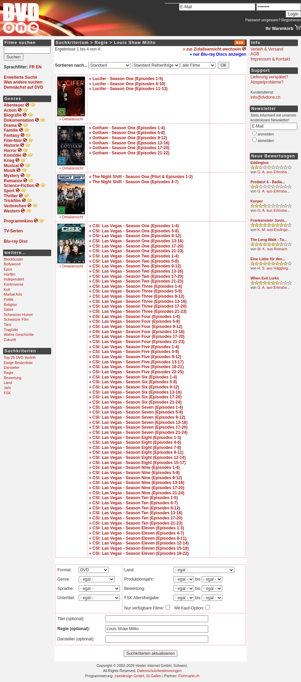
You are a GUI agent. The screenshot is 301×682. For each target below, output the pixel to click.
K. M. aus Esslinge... (274, 230)
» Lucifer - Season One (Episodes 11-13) (128, 88)
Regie (8, 373)
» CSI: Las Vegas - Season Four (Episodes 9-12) (135, 326)
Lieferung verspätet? (269, 77)
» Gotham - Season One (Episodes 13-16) (129, 143)
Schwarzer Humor (18, 314)
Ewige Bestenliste (18, 363)
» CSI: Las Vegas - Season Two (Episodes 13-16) (136, 271)
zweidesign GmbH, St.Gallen (137, 676)
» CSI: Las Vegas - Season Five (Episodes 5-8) (134, 351)
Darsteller (12, 367)
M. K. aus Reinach (272, 249)
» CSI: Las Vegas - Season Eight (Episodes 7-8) (135, 447)
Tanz (8, 324)
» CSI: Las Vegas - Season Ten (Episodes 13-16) (135, 512)
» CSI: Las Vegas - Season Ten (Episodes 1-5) (133, 497)
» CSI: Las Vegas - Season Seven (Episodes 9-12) (137, 417)
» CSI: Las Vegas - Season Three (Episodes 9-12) (136, 296)
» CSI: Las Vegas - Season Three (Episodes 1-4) (135, 286)
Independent (14, 279)
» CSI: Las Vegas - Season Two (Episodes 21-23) (136, 281)
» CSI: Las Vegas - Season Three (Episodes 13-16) (138, 301)
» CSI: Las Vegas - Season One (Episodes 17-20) (136, 246)
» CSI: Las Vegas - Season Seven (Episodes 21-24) (138, 432)
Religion (10, 304)
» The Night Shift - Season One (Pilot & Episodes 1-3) (141, 176)
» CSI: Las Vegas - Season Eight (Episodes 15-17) (137, 462)
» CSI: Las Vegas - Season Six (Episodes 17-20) (135, 397)
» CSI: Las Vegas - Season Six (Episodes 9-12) (134, 387)
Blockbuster (13, 259)
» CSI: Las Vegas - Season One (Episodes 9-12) (135, 235)
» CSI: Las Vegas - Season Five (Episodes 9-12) (135, 356)
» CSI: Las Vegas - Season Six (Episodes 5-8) (133, 382)
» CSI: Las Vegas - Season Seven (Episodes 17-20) (138, 427)
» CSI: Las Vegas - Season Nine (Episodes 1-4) (134, 467)
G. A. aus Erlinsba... (273, 172)
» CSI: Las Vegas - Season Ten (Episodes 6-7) (133, 502)
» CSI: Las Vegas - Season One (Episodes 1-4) (134, 225)
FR (32, 67)
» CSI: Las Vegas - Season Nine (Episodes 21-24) (136, 493)
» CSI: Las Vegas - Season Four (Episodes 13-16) (137, 331)
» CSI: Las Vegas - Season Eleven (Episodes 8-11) (137, 538)
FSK (7, 393)
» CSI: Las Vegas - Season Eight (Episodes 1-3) (135, 437)
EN (39, 67)
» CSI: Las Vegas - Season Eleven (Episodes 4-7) (136, 533)
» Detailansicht (71, 119)
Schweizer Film (16, 319)
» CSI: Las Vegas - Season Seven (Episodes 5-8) (136, 412)
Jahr (7, 388)
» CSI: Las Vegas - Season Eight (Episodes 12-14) (137, 457)
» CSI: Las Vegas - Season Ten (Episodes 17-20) (135, 518)
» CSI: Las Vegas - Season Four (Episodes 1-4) (134, 316)
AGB (254, 54)
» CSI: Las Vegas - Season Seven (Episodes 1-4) (136, 407)
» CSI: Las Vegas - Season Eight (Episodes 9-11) (136, 452)
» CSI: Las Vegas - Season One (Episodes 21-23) (136, 251)
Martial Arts (13, 294)
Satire (8, 309)
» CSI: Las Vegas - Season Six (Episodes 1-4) (133, 377)
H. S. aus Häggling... (274, 268)
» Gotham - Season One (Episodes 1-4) (127, 127)
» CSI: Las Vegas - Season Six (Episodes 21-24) (135, 402)
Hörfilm (9, 274)
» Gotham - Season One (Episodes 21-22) (129, 153)
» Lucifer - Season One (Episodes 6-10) (127, 83)
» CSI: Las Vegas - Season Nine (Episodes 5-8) (134, 472)
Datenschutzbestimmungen (159, 671)
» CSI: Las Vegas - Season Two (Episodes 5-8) (134, 261)
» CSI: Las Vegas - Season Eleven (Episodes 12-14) (139, 543)
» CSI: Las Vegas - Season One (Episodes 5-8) (134, 231)
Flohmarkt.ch (189, 676)
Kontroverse (13, 284)
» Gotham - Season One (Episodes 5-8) (127, 132)
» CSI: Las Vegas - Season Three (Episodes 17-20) (138, 306)
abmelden (266, 141)
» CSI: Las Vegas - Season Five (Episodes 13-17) (136, 362)
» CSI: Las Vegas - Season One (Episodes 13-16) (136, 241)
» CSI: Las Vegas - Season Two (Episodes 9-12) (135, 266)
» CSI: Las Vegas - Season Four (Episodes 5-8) (134, 321)
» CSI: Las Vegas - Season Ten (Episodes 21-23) (135, 523)
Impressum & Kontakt (270, 59)
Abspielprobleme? (266, 82)
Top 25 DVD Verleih (20, 357)
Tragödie (11, 330)
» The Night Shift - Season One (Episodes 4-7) (134, 181)
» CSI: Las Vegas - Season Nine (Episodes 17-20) (136, 487)
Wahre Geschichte (19, 334)
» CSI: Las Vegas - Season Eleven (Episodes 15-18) (139, 548)
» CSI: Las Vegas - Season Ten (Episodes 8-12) (134, 508)
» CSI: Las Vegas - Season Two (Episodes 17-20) (136, 276)
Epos (8, 269)
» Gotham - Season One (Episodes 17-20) (129, 147)
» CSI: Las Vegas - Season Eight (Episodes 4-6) (135, 442)
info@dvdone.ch (265, 97)
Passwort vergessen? (262, 20)
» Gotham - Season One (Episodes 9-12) (128, 137)
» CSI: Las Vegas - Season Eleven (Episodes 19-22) (139, 553)
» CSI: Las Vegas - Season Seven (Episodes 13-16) (138, 422)
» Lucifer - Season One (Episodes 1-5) (126, 78)
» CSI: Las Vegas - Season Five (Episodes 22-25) (136, 372)
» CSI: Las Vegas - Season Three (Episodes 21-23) (138, 311)
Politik (8, 299)
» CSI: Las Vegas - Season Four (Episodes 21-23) (137, 341)
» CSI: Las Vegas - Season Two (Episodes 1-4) (134, 256)
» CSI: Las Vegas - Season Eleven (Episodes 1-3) (136, 528)
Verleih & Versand (266, 49)
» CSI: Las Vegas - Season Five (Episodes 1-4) (134, 346)
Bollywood (12, 264)
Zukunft (10, 340)
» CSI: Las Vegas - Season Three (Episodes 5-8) (135, 291)
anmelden (266, 134)
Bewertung (12, 378)
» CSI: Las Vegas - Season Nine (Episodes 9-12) (135, 477)
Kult (7, 289)
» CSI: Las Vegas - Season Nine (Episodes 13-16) (136, 482)
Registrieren (291, 20)
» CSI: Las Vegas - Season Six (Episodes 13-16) (135, 392)
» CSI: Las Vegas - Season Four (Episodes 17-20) (137, 336)
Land (8, 383)
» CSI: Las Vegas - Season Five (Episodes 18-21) (136, 366)
